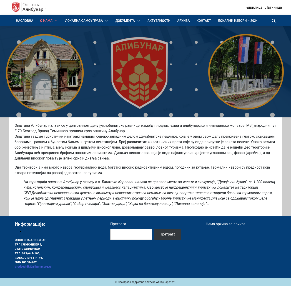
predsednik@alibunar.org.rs (33, 266)
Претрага (118, 224)
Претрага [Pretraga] (168, 234)
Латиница (273, 7)
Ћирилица (254, 7)
